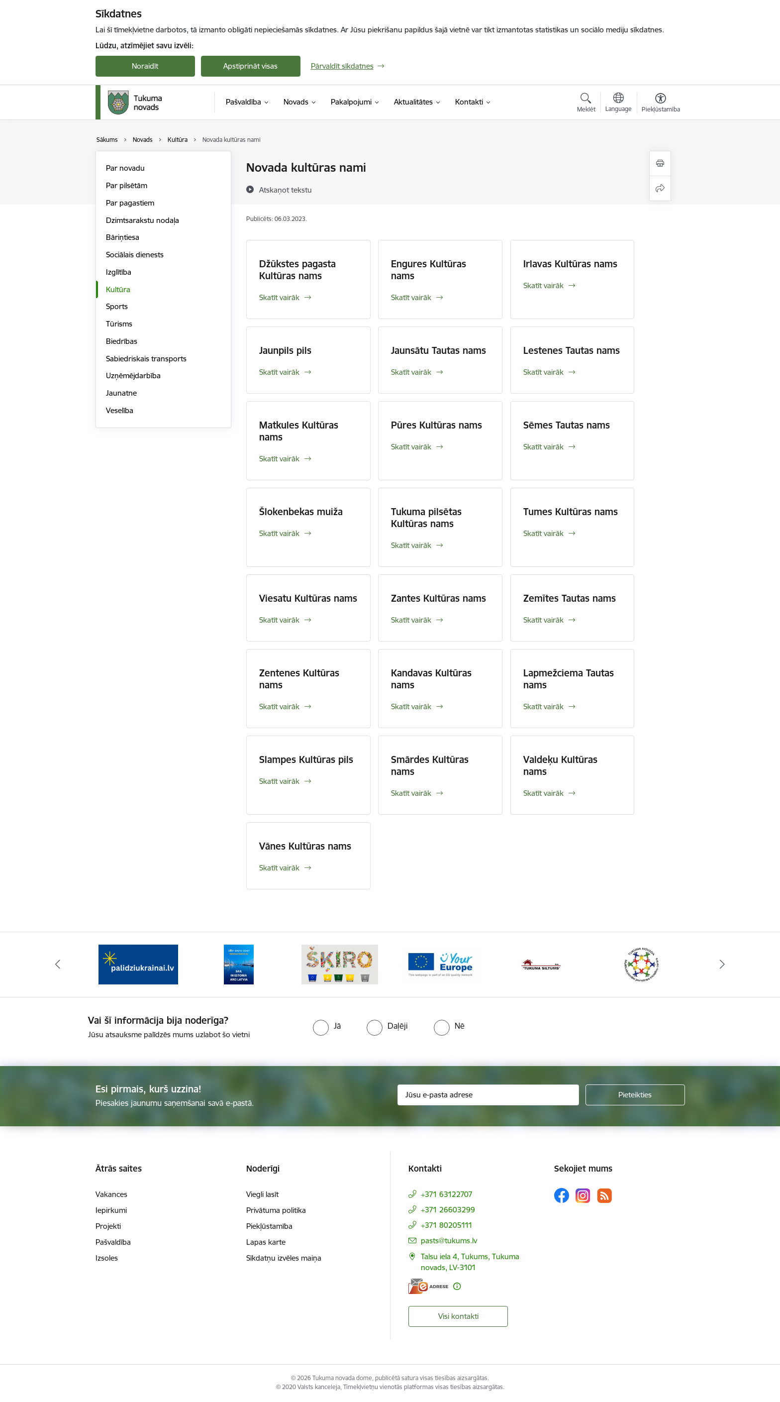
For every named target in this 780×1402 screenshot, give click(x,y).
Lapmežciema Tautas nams (568, 679)
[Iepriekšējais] (57, 964)
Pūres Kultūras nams (436, 425)
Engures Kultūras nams (428, 270)
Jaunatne (121, 393)
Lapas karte (266, 1242)
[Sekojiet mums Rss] (604, 1195)
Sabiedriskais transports (146, 358)
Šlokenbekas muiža (301, 512)
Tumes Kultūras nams (570, 512)
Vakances (111, 1194)
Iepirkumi (111, 1210)
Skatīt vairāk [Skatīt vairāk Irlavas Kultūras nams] (543, 285)
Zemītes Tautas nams (569, 598)
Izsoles (107, 1258)
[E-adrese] (428, 1286)
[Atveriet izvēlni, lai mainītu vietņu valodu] (618, 103)
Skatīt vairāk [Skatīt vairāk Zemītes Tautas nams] (543, 620)
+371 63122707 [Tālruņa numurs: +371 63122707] (447, 1194)
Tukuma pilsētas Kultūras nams (426, 518)
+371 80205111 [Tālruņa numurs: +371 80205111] (447, 1225)
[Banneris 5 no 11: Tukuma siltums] (541, 964)
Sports (117, 306)
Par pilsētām (126, 185)
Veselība (119, 410)
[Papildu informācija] (457, 1286)
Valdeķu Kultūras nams (560, 765)
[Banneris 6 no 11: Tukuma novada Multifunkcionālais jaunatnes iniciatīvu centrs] (642, 964)
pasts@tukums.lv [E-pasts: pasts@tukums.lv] (449, 1240)
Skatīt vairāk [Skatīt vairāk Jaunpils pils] (279, 372)
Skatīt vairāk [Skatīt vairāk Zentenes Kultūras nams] (279, 706)
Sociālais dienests (135, 254)
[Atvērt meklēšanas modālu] (586, 104)
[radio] (327, 1026)
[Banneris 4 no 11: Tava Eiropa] (440, 964)
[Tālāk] (722, 964)
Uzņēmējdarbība (133, 375)
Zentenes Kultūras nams (299, 679)
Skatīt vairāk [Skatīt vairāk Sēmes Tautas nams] (543, 446)
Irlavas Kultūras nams (570, 264)
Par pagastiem (130, 203)
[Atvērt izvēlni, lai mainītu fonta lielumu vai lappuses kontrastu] (661, 104)
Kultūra (118, 289)
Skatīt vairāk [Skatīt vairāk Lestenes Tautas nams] (543, 372)
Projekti (108, 1226)
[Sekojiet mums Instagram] (583, 1195)
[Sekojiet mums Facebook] (561, 1195)
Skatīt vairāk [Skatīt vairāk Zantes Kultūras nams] (411, 620)
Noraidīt (145, 66)
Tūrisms (119, 323)
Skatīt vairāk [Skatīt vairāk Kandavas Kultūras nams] (411, 706)
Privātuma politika (276, 1210)
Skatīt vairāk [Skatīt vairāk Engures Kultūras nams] (411, 297)
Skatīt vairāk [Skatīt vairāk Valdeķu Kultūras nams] (543, 793)
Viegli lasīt (262, 1194)
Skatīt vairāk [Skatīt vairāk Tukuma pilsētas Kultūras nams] (411, 545)
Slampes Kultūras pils (306, 759)
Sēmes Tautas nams (566, 425)
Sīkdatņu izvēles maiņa (283, 1258)
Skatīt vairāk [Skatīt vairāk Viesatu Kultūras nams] (279, 620)
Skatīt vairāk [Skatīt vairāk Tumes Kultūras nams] (543, 533)
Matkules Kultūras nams (298, 431)
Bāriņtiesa (122, 237)
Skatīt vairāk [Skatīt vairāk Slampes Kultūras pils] (279, 781)
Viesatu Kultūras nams (308, 598)
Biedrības (121, 341)
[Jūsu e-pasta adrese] (488, 1094)
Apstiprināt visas (250, 66)
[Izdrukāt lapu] (660, 163)
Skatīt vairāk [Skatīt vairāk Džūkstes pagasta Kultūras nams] (279, 297)
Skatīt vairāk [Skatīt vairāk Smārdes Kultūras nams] (411, 793)
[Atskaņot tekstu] (285, 190)
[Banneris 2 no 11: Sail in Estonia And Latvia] (239, 964)
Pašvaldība (113, 1242)
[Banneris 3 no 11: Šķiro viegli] (339, 964)
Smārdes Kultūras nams (430, 765)
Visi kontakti (458, 1316)
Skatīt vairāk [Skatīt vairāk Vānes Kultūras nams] (279, 867)
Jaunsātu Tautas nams (438, 350)
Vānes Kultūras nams (305, 846)
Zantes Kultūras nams (438, 598)
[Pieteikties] (635, 1094)
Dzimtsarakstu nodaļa (142, 220)
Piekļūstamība (269, 1226)
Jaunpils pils (285, 350)
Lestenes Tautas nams (571, 350)
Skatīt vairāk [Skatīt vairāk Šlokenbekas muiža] (279, 533)
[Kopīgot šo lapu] (660, 188)
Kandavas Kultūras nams (431, 679)
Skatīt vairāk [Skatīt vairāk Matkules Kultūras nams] (279, 458)
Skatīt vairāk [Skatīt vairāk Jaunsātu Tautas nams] (411, 372)
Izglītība (118, 272)
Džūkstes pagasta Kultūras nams (297, 270)
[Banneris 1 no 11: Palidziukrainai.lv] (138, 964)
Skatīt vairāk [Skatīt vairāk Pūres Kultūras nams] (411, 446)
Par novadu (125, 168)
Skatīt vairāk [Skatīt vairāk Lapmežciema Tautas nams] (543, 706)
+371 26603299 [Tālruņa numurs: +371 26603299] (448, 1209)
